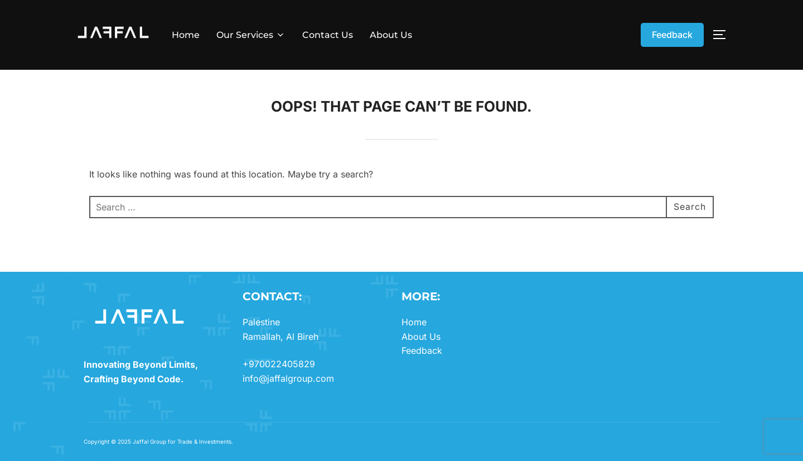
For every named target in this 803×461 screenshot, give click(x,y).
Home (186, 35)
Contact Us (327, 35)
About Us (391, 35)
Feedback (672, 34)
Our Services (251, 35)
